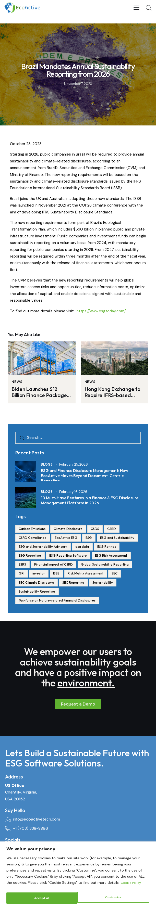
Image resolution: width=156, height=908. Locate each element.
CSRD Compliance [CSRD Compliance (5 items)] (33, 538)
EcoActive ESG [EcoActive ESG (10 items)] (68, 538)
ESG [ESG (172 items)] (92, 538)
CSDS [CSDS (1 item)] (98, 529)
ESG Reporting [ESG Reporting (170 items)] (58, 556)
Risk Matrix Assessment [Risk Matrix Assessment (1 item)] (37, 584)
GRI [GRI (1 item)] (79, 574)
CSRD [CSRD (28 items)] (116, 529)
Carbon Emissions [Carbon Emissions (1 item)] (32, 529)
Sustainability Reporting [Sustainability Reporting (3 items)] (99, 593)
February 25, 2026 (73, 466)
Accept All (114, 898)
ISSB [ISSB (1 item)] (117, 574)
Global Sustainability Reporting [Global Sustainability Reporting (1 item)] (43, 574)
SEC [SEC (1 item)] (67, 584)
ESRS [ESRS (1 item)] (64, 565)
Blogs (47, 466)
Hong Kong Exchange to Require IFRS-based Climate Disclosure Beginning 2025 (111, 392)
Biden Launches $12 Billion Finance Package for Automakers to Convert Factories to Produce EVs (40, 392)
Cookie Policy (132, 884)
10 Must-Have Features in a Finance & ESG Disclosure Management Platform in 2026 (86, 500)
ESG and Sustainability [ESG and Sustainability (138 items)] (36, 547)
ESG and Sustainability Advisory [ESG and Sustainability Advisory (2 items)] (87, 547)
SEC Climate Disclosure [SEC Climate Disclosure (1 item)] (97, 584)
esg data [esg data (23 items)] (128, 547)
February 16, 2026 (73, 492)
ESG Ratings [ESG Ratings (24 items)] (28, 556)
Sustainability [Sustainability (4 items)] (61, 593)
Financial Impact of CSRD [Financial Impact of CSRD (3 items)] (97, 565)
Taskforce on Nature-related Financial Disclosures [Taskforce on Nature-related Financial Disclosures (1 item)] (57, 602)
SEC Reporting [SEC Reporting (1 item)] (30, 593)
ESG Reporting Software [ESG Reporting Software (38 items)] (98, 556)
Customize (42, 898)
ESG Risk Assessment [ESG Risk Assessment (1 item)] (35, 565)
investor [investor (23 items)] (98, 574)
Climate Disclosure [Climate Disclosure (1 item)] (70, 529)
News (16, 381)
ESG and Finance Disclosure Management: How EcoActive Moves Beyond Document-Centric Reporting (89, 474)
